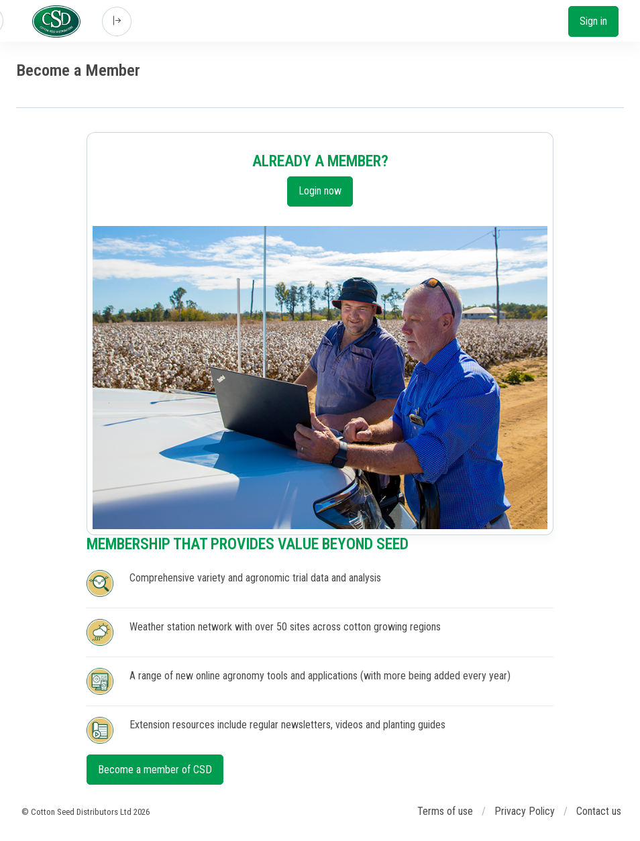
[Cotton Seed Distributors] (56, 21)
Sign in (593, 21)
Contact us (598, 811)
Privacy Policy (524, 811)
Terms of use (445, 811)
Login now (320, 190)
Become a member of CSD (155, 769)
